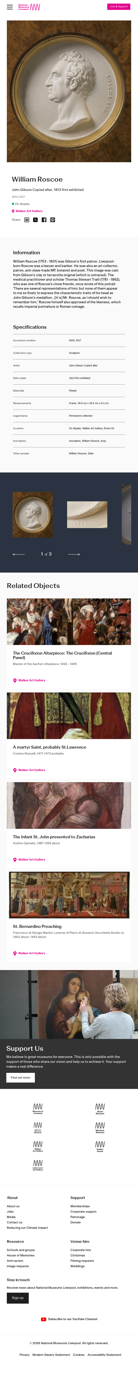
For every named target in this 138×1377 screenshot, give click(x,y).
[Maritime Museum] (100, 1127)
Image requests (18, 1266)
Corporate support (83, 1211)
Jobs (10, 1211)
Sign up (18, 1298)
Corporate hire (80, 1250)
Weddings (77, 1266)
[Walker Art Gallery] (38, 1146)
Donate (75, 1222)
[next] (74, 554)
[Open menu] (10, 7)
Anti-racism (15, 1261)
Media (11, 1217)
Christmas (77, 1255)
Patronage (77, 1217)
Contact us (14, 1222)
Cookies (79, 1355)
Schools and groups (21, 1250)
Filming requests (82, 1261)
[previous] (19, 554)
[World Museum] (100, 1109)
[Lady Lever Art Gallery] (38, 1165)
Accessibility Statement (104, 1355)
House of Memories (20, 1255)
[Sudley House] (100, 1146)
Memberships (80, 1206)
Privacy (25, 1355)
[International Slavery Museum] (38, 1127)
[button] (33, 516)
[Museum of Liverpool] (38, 1109)
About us (13, 1206)
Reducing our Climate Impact (27, 1228)
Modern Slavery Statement (51, 1355)
